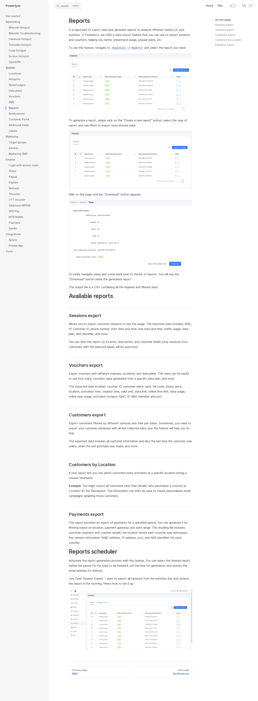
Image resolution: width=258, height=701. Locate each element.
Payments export (224, 44)
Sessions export (224, 24)
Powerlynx (13, 6)
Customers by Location (228, 39)
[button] (24, 68)
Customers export (225, 34)
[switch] (232, 6)
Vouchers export (224, 29)
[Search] (68, 5)
